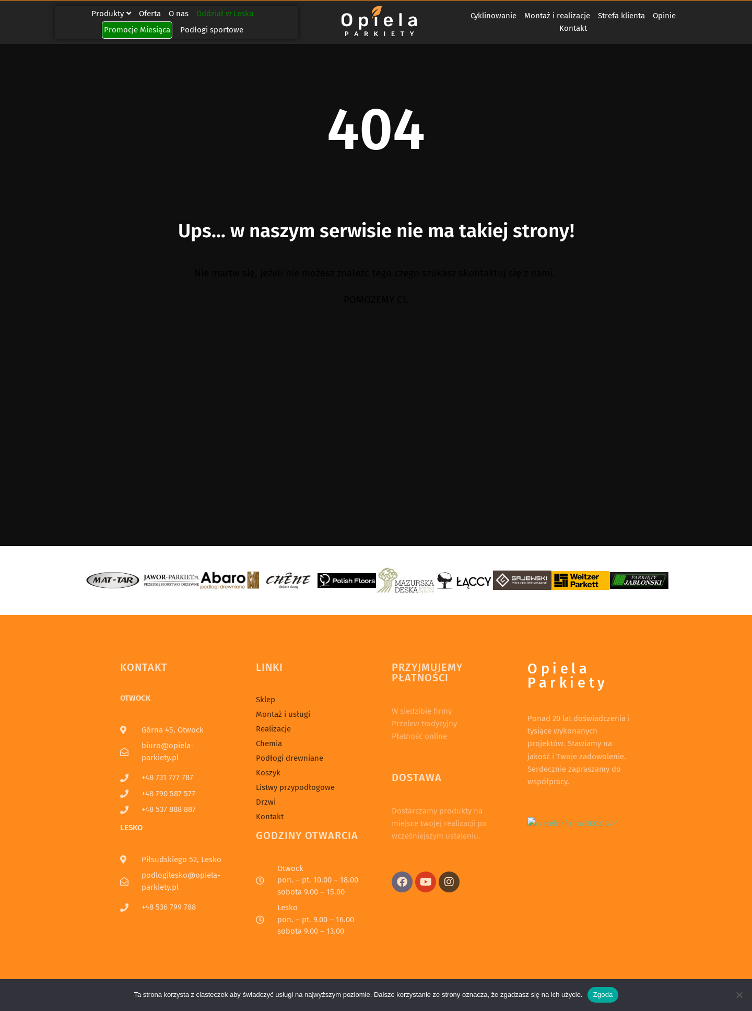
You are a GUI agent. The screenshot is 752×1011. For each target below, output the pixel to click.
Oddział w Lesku (225, 13)
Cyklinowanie (493, 15)
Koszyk (268, 772)
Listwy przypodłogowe (295, 787)
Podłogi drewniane (289, 758)
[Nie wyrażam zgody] (739, 995)
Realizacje (273, 729)
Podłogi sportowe (211, 29)
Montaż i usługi (283, 714)
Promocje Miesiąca (137, 29)
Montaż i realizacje (557, 15)
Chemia (269, 743)
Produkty (111, 13)
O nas (179, 13)
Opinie (664, 15)
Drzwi (266, 802)
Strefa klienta (621, 15)
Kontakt (573, 28)
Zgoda (603, 994)
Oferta (150, 13)
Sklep (265, 699)
